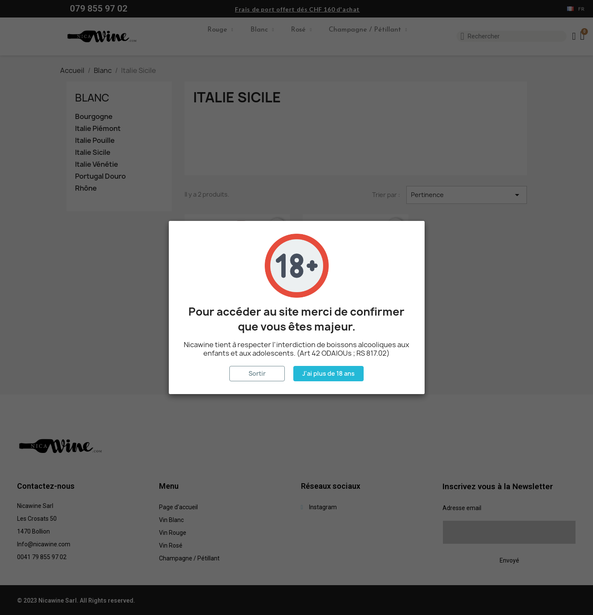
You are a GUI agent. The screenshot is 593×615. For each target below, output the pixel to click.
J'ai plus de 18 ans (328, 373)
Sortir (257, 373)
